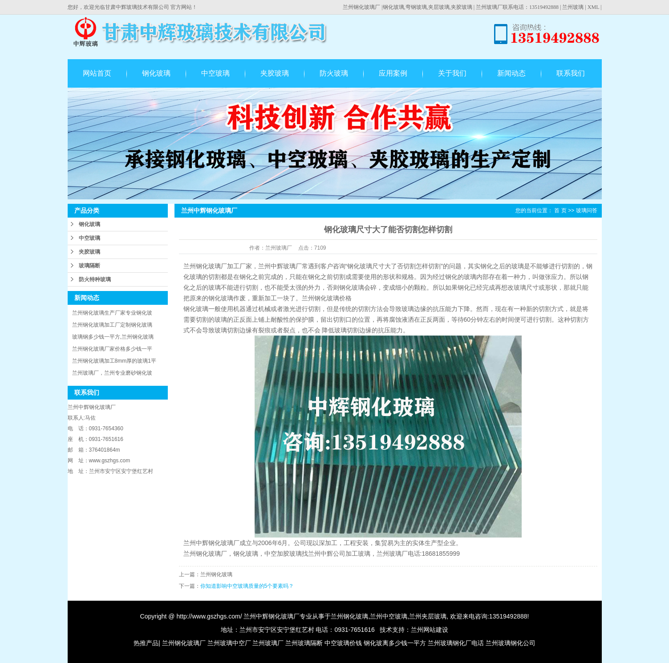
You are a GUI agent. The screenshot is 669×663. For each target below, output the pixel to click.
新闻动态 (511, 73)
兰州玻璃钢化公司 (510, 643)
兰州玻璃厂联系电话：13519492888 (517, 7)
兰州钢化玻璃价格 (327, 298)
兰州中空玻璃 (388, 616)
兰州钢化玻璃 (349, 616)
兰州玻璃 (573, 7)
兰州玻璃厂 (268, 643)
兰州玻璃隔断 (304, 643)
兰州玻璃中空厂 (229, 643)
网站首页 (97, 73)
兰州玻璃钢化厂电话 (456, 643)
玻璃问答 (586, 210)
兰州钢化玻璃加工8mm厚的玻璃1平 (114, 361)
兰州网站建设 (429, 629)
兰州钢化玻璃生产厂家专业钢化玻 (112, 313)
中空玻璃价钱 (343, 643)
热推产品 (146, 643)
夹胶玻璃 (274, 73)
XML (593, 7)
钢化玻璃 (156, 73)
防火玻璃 (334, 73)
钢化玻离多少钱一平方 (395, 643)
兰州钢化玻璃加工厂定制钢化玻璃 (112, 325)
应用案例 (393, 73)
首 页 (560, 210)
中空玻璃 (215, 73)
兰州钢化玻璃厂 (361, 7)
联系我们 (570, 73)
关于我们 (452, 73)
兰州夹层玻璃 (427, 616)
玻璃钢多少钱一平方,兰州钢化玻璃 (113, 337)
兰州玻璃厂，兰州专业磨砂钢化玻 (112, 373)
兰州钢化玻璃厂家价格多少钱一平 (112, 349)
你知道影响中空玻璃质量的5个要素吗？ (247, 586)
